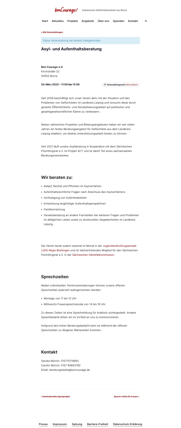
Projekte (72, 21)
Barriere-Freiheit (97, 424)
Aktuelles (58, 21)
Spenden (118, 21)
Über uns (103, 21)
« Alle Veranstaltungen (52, 32)
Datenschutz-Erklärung (127, 424)
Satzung (77, 424)
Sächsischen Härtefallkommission (93, 254)
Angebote (88, 21)
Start (45, 21)
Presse (43, 424)
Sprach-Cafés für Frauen (126, 396)
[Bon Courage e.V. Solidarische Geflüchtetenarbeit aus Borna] (90, 10)
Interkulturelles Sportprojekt (55, 396)
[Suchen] (146, 21)
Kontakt (133, 21)
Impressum (60, 424)
